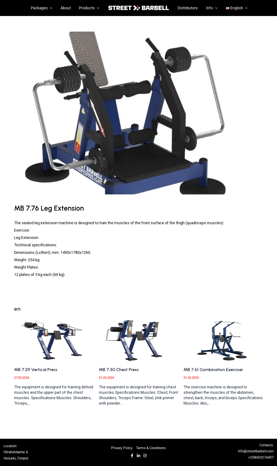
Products (89, 8)
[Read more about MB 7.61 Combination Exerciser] (223, 340)
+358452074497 (261, 457)
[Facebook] (132, 456)
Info (211, 8)
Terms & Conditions (151, 448)
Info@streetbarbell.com (256, 451)
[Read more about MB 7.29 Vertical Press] (53, 340)
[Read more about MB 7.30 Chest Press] (138, 340)
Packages (42, 8)
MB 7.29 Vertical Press (35, 369)
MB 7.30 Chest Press (119, 369)
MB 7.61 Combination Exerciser (213, 369)
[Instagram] (145, 456)
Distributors (187, 8)
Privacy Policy (122, 448)
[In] (138, 456)
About (66, 8)
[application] (51, 8)
